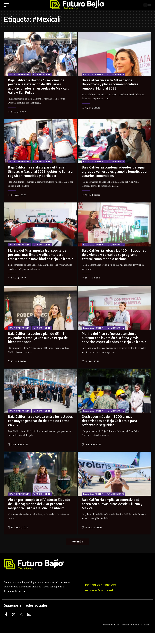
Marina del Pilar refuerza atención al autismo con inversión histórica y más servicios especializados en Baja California (114, 338)
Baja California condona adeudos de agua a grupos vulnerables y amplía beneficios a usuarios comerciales (114, 171)
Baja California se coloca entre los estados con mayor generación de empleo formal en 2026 (40, 421)
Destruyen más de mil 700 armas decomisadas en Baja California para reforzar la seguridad (109, 421)
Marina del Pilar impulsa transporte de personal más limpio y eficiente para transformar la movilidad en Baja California (40, 254)
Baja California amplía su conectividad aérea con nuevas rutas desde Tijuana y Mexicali (112, 504)
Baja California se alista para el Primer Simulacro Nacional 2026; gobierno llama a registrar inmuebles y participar (40, 171)
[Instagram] (21, 614)
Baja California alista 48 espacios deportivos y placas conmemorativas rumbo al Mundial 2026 (110, 84)
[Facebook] (6, 614)
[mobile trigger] (7, 5)
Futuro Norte (41, 74)
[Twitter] (14, 614)
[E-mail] (29, 615)
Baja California (19, 74)
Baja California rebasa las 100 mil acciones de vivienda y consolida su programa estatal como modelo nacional (114, 254)
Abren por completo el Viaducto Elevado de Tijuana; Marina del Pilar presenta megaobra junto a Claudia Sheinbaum (39, 504)
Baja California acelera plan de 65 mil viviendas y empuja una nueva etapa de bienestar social (38, 338)
